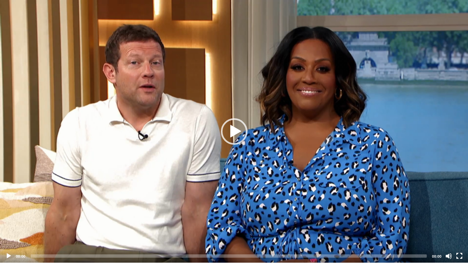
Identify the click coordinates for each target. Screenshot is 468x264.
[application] (234, 131)
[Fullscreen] (459, 256)
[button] (234, 131)
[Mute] (448, 256)
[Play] (8, 256)
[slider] (229, 256)
